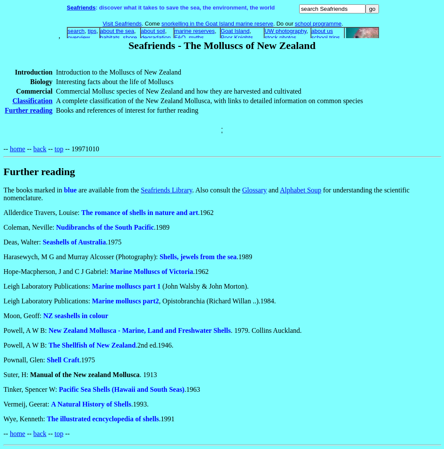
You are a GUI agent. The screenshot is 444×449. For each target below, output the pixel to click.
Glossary (254, 190)
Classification (32, 100)
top (59, 149)
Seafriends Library (166, 190)
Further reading (28, 110)
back (39, 149)
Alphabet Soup (300, 190)
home (18, 149)
